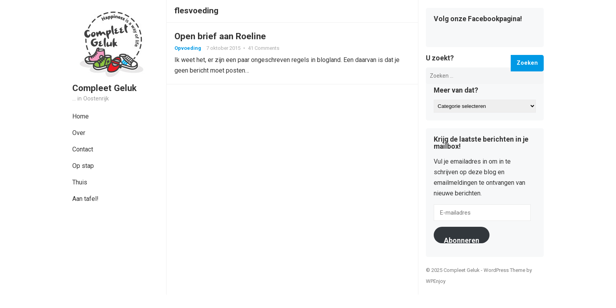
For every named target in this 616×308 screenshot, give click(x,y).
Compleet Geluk (104, 88)
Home (80, 116)
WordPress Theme (504, 270)
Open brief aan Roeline (220, 36)
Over (78, 133)
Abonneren (461, 239)
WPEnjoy (436, 281)
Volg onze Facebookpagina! (478, 19)
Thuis (79, 182)
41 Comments (263, 48)
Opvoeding (187, 48)
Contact (82, 149)
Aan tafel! (85, 198)
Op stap (83, 165)
